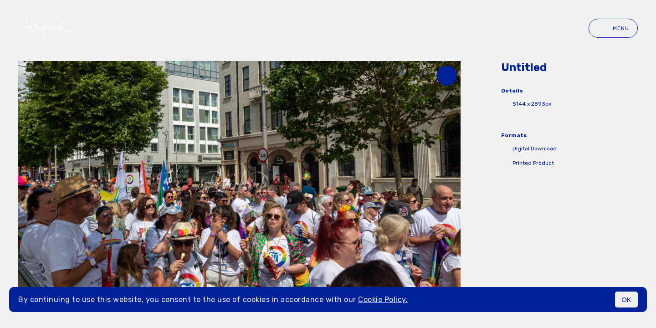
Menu (613, 28)
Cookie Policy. (383, 299)
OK (626, 299)
